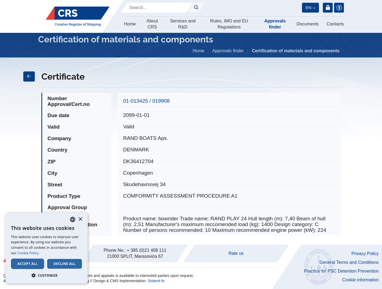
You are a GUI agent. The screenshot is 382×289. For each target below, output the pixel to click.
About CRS (152, 24)
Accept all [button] (28, 263)
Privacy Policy (365, 253)
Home (130, 24)
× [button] (80, 219)
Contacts (335, 24)
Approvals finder (275, 24)
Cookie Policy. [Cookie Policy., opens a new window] (29, 253)
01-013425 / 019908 (146, 101)
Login (328, 8)
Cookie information (360, 280)
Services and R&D (183, 24)
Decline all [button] (65, 263)
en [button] (308, 7)
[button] (46, 275)
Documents (308, 24)
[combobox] (72, 219)
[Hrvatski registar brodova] (78, 16)
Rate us (236, 253)
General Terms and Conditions (349, 262)
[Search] (156, 8)
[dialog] (46, 248)
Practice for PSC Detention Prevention (341, 271)
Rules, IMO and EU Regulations (229, 24)
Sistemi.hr (156, 281)
